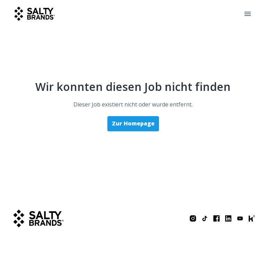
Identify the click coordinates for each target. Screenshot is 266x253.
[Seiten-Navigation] (247, 14)
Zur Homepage (133, 123)
